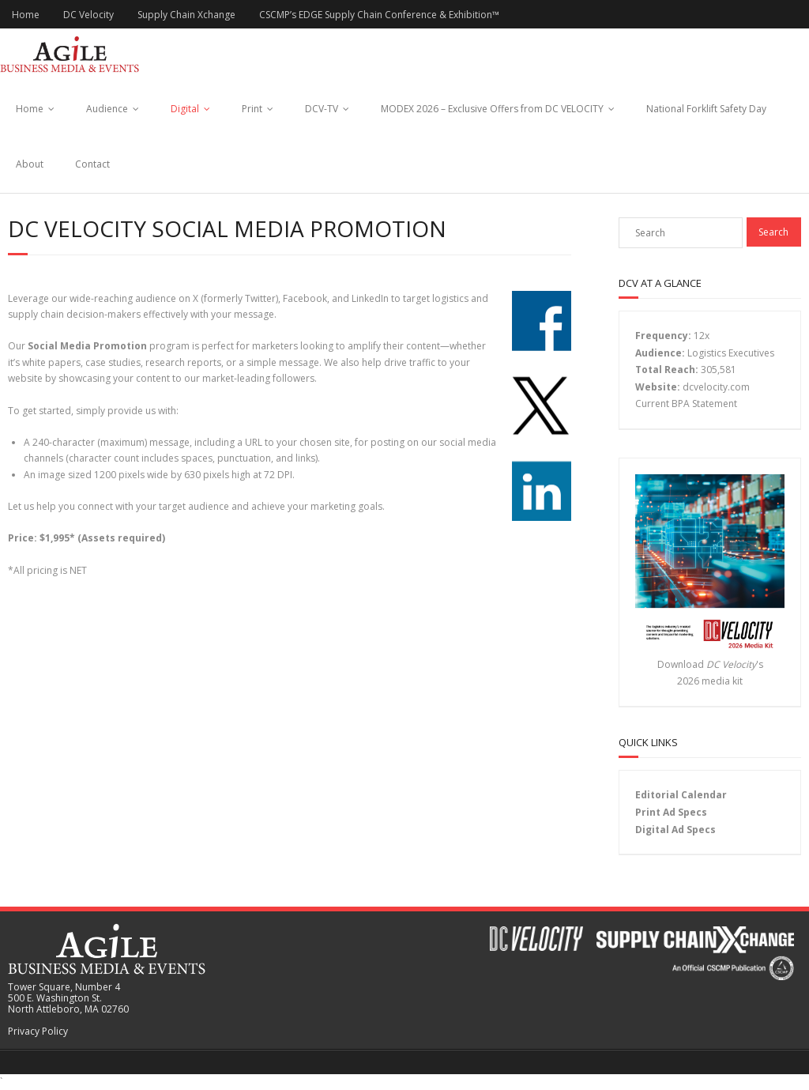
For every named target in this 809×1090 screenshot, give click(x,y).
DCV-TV (321, 108)
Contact (92, 164)
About (29, 164)
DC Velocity (88, 14)
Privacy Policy (38, 1031)
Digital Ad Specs (675, 829)
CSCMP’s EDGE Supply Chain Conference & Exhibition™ (379, 14)
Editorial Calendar (681, 794)
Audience (107, 108)
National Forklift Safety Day (706, 108)
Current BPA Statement (686, 403)
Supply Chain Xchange (186, 14)
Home (26, 14)
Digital (185, 108)
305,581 (718, 369)
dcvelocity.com (716, 387)
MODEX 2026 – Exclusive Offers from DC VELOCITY (492, 108)
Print (252, 108)
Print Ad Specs (671, 812)
